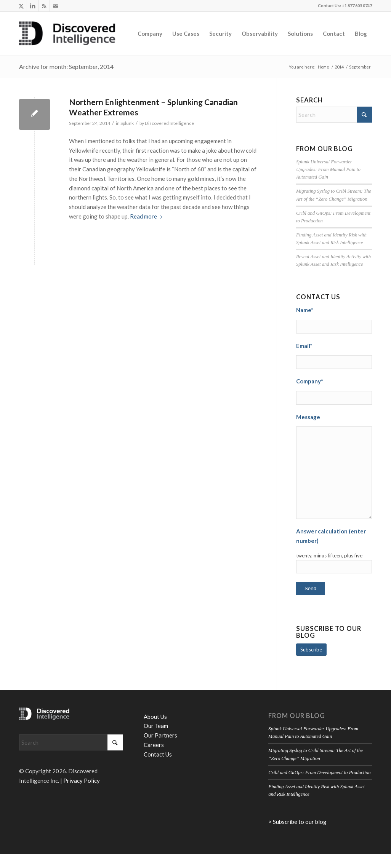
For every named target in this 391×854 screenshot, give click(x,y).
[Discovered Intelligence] (67, 33)
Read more (146, 216)
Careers (154, 744)
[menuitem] (150, 33)
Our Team (156, 725)
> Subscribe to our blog (297, 821)
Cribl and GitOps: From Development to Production (319, 772)
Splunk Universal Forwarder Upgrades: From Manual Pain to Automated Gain (328, 169)
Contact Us (158, 754)
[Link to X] (21, 5)
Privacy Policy (81, 780)
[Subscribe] (311, 649)
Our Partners (160, 735)
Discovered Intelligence (169, 123)
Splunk (127, 123)
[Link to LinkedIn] (32, 5)
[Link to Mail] (55, 5)
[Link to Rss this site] (44, 5)
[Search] (334, 115)
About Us (155, 716)
